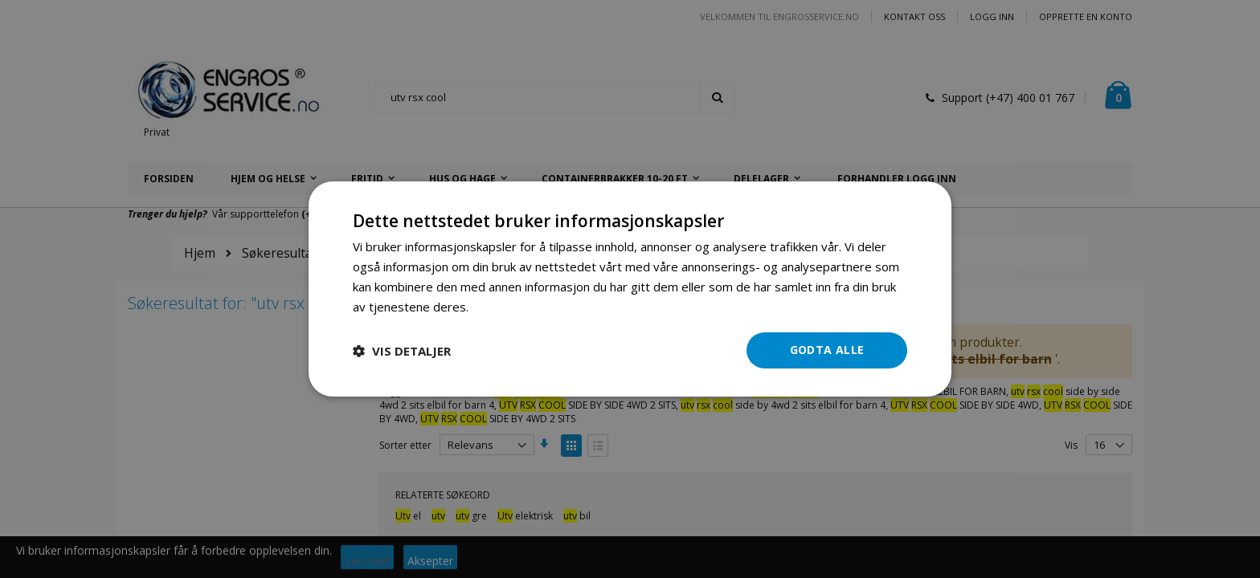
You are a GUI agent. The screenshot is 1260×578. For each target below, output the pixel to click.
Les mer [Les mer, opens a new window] (495, 307)
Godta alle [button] (827, 349)
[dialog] (630, 289)
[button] (402, 351)
